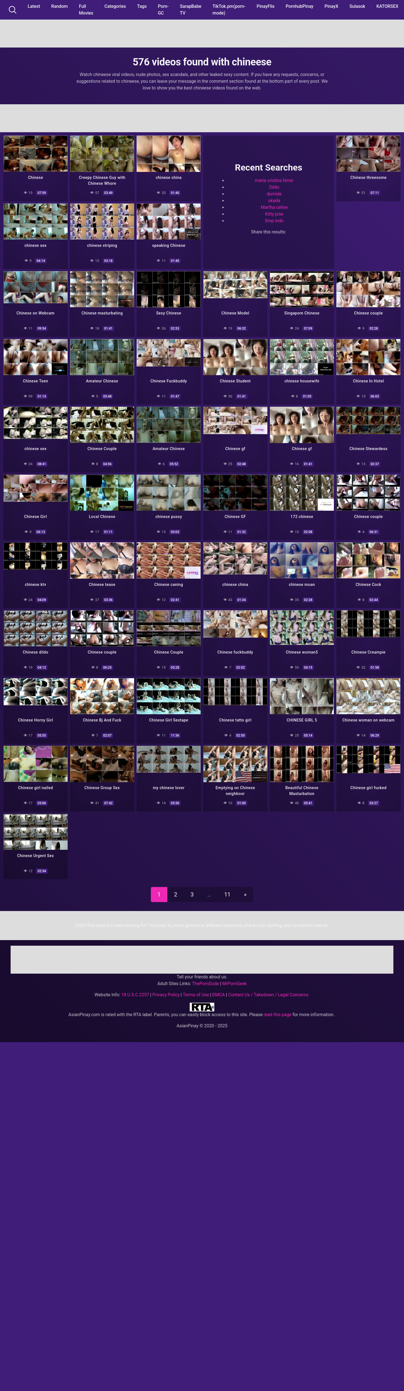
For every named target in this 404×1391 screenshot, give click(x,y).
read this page (278, 1013)
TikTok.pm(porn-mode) (229, 10)
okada (274, 200)
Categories (115, 6)
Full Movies (86, 10)
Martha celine (274, 207)
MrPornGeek (234, 982)
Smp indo (274, 220)
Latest (34, 6)
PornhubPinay (299, 6)
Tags (142, 6)
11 (227, 893)
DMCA (218, 993)
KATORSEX (387, 6)
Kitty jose (274, 214)
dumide (274, 194)
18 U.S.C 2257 (135, 993)
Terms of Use (196, 993)
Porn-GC (163, 10)
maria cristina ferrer (274, 180)
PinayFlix (266, 6)
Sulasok (357, 6)
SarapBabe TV (190, 10)
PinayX (331, 6)
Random (59, 6)
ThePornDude (205, 982)
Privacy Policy (165, 993)
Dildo (274, 187)
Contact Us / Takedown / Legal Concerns (268, 993)
